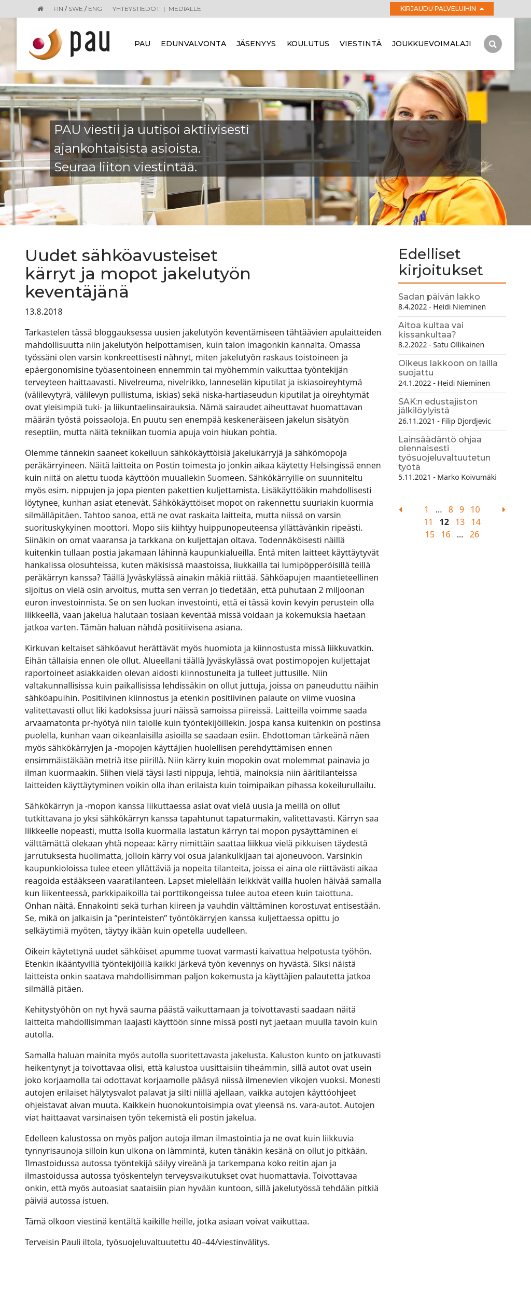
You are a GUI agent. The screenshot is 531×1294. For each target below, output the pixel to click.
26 (474, 534)
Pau (142, 43)
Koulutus (308, 43)
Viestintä (361, 43)
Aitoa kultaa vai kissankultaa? (431, 330)
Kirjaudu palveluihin (442, 8)
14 (476, 522)
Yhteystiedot (136, 8)
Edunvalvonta (193, 43)
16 (445, 534)
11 (428, 522)
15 (430, 534)
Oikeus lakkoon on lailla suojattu (448, 368)
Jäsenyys (256, 43)
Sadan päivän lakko (439, 297)
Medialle (185, 8)
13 (460, 522)
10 (475, 509)
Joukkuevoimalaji (431, 43)
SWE (75, 8)
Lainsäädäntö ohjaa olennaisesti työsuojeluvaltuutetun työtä (444, 453)
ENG (95, 8)
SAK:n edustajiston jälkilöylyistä (438, 406)
